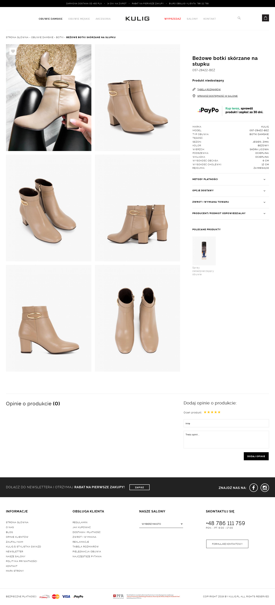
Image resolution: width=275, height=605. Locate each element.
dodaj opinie (256, 456)
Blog (9, 532)
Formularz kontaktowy (227, 543)
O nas (10, 527)
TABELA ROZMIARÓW (206, 89)
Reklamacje (81, 541)
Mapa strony (15, 570)
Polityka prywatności (21, 561)
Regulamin (80, 522)
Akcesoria (103, 18)
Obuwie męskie (79, 18)
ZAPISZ (139, 487)
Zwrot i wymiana (84, 536)
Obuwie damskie (51, 18)
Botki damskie (259, 134)
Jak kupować (82, 527)
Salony (192, 18)
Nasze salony (15, 556)
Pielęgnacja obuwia (87, 551)
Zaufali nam (14, 541)
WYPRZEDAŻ (172, 18)
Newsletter (14, 551)
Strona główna (17, 522)
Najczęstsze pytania (87, 556)
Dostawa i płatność (87, 532)
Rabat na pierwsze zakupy (148, 3)
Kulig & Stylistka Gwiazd (23, 546)
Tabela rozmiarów (86, 546)
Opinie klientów (17, 536)
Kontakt (209, 18)
